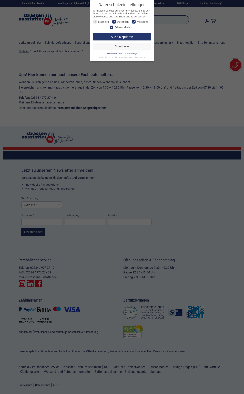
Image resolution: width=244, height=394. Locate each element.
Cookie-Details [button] (105, 57)
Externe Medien (121, 27)
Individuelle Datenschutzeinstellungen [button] (122, 53)
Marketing (140, 21)
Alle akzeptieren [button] (122, 37)
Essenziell (101, 21)
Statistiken (120, 21)
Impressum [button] (140, 57)
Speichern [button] (122, 46)
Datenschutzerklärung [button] (123, 57)
